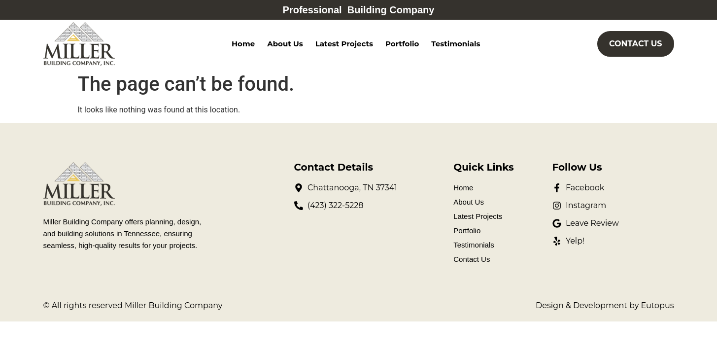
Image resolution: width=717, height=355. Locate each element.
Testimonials (455, 43)
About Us (285, 43)
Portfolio (402, 43)
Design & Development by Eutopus (605, 305)
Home (243, 43)
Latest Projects (344, 43)
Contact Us (471, 259)
